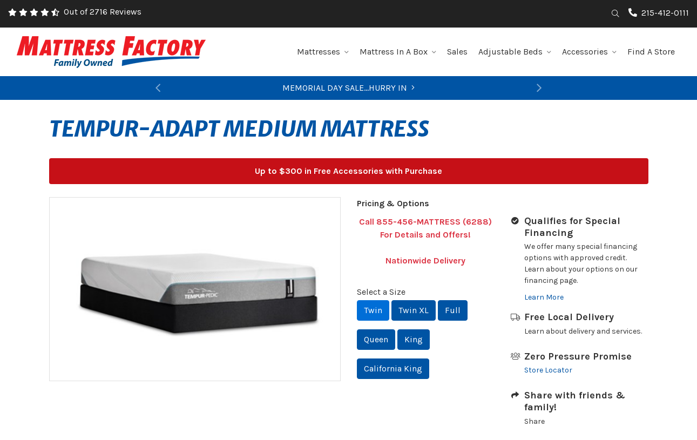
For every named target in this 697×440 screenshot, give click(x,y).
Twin (373, 310)
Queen (376, 339)
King (413, 339)
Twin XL (413, 310)
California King (393, 368)
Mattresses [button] (323, 51)
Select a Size (381, 292)
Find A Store (651, 51)
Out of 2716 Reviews (102, 11)
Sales (457, 51)
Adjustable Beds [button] (514, 51)
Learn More (544, 297)
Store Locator (548, 370)
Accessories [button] (589, 51)
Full (453, 310)
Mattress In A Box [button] (398, 51)
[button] (158, 88)
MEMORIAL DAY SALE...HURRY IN (348, 88)
